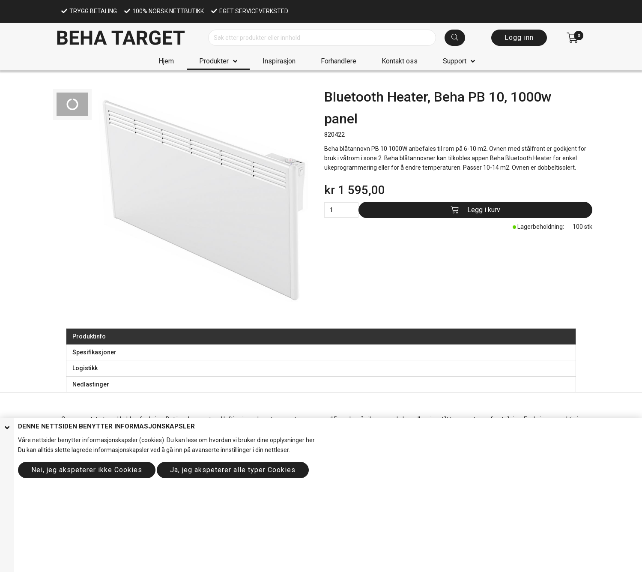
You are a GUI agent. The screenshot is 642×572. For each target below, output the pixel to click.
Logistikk (85, 368)
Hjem (166, 61)
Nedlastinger (90, 384)
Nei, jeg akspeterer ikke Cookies (86, 470)
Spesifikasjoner (94, 352)
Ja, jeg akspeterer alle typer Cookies (233, 470)
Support (454, 61)
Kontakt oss (400, 61)
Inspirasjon (279, 61)
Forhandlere (338, 61)
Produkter (214, 61)
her (310, 440)
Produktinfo (89, 336)
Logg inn (519, 37)
